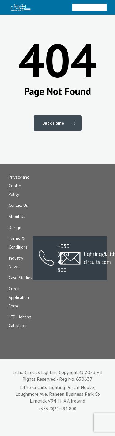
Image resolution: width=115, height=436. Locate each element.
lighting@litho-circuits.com (80, 257)
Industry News (16, 262)
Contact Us (18, 205)
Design (15, 227)
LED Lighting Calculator (20, 321)
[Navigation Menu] (103, 7)
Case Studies (20, 277)
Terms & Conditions (18, 243)
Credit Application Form (19, 297)
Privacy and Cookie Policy (19, 185)
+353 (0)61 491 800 (46, 257)
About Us (17, 216)
